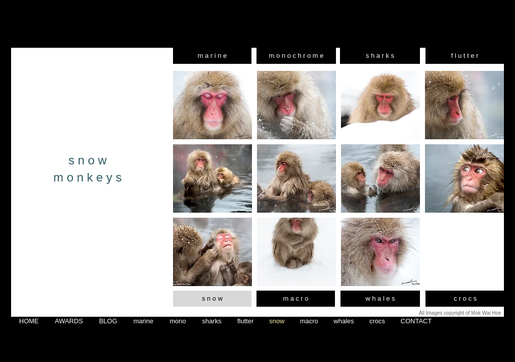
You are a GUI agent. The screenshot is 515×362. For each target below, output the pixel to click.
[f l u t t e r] (464, 56)
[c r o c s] (465, 299)
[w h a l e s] (380, 299)
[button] (212, 105)
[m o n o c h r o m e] (296, 56)
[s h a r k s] (380, 56)
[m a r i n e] (212, 56)
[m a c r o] (295, 299)
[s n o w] (212, 299)
